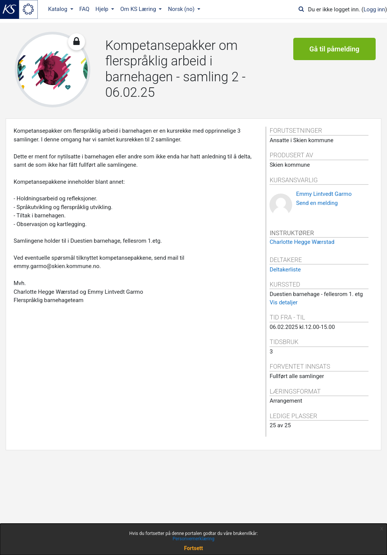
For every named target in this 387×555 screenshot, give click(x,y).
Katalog (58, 9)
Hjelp (103, 9)
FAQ (84, 9)
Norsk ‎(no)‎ (182, 9)
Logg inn (374, 9)
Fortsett (193, 548)
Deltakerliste (284, 269)
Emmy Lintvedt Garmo (323, 194)
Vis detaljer (283, 302)
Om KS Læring (139, 9)
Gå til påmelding (334, 49)
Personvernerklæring (193, 538)
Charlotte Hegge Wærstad (301, 242)
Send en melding (316, 203)
